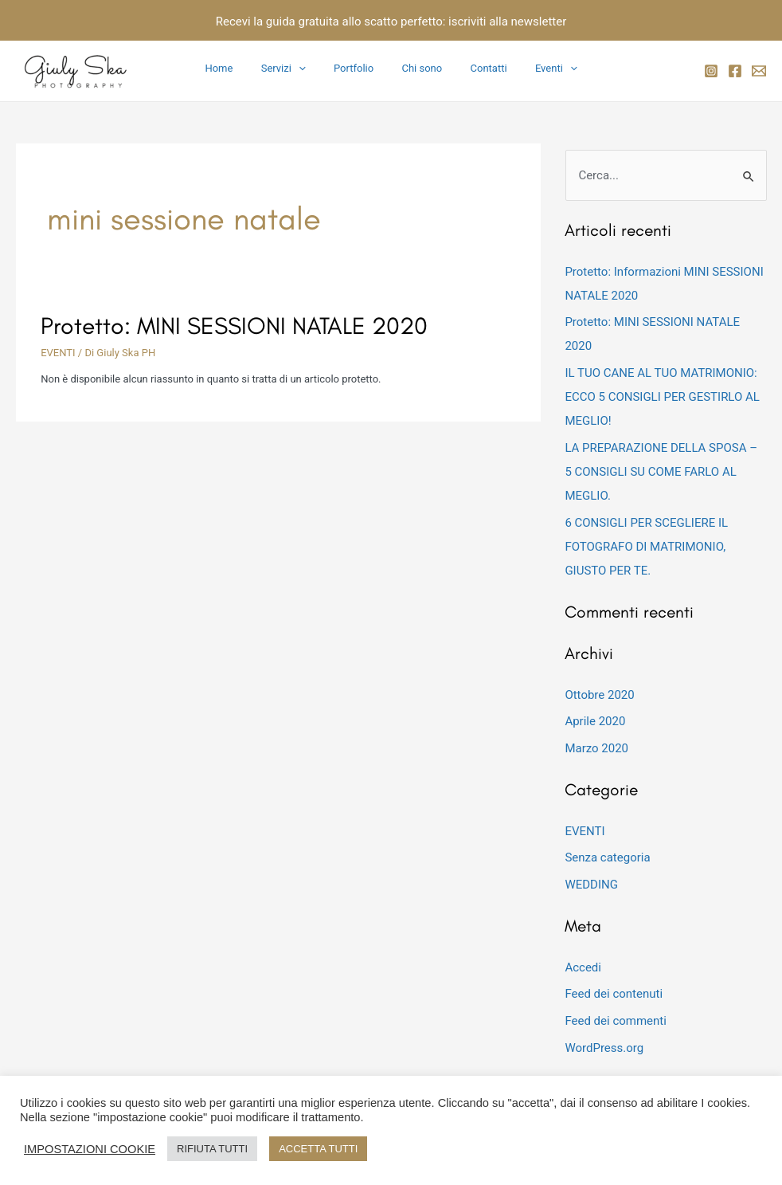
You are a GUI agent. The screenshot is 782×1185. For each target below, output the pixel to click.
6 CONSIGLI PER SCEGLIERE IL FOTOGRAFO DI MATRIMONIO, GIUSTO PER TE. (646, 547)
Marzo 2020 (596, 748)
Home (238, 68)
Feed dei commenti (616, 1021)
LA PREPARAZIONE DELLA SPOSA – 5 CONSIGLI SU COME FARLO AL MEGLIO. (661, 472)
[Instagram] (711, 71)
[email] (759, 71)
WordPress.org (604, 1048)
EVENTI (58, 353)
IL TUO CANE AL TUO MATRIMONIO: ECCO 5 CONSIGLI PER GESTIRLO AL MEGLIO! (662, 397)
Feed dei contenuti (614, 994)
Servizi (294, 68)
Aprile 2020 (595, 721)
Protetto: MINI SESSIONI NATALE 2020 (234, 325)
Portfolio (357, 68)
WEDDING (591, 884)
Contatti (477, 68)
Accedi (583, 967)
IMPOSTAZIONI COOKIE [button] (89, 1149)
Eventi (538, 68)
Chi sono (418, 68)
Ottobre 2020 (599, 695)
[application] (310, 68)
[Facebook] (735, 71)
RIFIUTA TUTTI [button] (212, 1149)
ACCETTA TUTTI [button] (318, 1149)
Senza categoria (607, 857)
